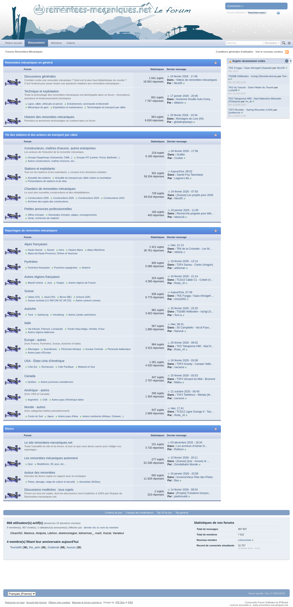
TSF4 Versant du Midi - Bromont (195, 379)
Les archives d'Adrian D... (191, 446)
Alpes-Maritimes (96, 250)
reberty (178, 252)
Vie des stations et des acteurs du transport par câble (41, 134)
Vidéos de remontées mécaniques (196, 79)
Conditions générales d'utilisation (234, 51)
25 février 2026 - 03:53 (184, 375)
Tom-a (178, 315)
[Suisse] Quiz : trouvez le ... (192, 461)
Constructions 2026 (38, 198)
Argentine (33, 399)
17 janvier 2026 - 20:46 (184, 95)
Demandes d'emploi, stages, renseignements (72, 215)
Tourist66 (16, 547)
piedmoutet (181, 496)
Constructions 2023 (114, 198)
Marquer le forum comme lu (87, 602)
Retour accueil (13, 42)
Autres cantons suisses (88, 300)
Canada (29, 376)
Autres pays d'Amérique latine (68, 399)
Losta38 (232, 90)
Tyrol (30, 314)
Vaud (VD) (49, 297)
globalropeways (183, 122)
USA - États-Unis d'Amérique (44, 361)
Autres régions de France (82, 282)
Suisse (29, 291)
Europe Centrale (94, 349)
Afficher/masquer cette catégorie (216, 63)
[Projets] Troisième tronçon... (193, 493)
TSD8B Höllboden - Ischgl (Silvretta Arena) (252, 76)
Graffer (181, 154)
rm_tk (248, 101)
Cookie (178, 158)
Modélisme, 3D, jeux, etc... (51, 464)
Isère (61, 250)
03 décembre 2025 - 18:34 (186, 442)
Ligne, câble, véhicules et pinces (45, 103)
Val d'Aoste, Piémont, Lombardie (45, 329)
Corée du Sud (35, 416)
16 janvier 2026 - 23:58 (184, 473)
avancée (289, 43)
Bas (176, 480)
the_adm (34, 547)
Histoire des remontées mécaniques (49, 117)
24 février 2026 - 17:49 (183, 76)
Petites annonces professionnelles (48, 209)
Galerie (71, 42)
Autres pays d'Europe (39, 352)
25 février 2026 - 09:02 (184, 342)
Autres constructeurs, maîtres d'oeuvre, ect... (52, 161)
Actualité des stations (39, 177)
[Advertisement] (146, 570)
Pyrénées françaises (39, 267)
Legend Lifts (181, 178)
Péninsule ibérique (71, 349)
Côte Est (32, 366)
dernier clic (90, 527)
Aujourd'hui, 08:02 (181, 171)
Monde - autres (34, 407)
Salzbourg (42, 314)
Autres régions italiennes (41, 332)
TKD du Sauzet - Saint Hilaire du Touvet (250, 87)
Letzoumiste (244, 540)
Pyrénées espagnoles (65, 267)
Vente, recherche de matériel (43, 218)
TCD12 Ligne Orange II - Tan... (194, 411)
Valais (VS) (34, 297)
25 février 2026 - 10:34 (183, 115)
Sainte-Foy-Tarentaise (190, 174)
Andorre (86, 267)
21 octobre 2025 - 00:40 (185, 391)
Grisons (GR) (83, 297)
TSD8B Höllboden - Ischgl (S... (194, 311)
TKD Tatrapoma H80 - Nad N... (194, 346)
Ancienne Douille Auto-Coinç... (194, 99)
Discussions (36, 42)
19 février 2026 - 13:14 (184, 261)
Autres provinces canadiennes (57, 382)
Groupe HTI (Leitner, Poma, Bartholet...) (97, 157)
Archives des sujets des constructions (48, 201)
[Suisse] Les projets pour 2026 (195, 195)
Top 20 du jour (164, 512)
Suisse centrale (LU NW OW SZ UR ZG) (49, 300)
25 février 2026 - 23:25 (184, 308)
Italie (27, 323)
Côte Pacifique (66, 366)
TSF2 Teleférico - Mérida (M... (194, 394)
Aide (281, 13)
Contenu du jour (113, 512)
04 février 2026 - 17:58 (184, 151)
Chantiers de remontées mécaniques (50, 189)
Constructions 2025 (63, 198)
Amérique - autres (36, 390)
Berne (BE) (66, 297)
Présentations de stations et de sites (47, 181)
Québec (32, 382)
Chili (45, 399)
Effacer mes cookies (59, 602)
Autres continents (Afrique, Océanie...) (102, 416)
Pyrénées (30, 261)
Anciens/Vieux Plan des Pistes (194, 477)
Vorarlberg (58, 314)
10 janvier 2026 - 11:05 (184, 210)
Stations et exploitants (39, 168)
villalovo (178, 102)
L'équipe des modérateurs (139, 512)
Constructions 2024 (88, 198)
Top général (181, 512)
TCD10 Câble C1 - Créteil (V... (194, 279)
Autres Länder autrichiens (82, 314)
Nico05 (281, 67)
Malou (178, 382)
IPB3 (130, 602)
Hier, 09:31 (177, 324)
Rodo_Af (179, 283)
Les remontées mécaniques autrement (51, 458)
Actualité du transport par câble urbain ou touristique (83, 177)
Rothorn (179, 449)
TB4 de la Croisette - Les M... (194, 248)
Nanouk (179, 331)
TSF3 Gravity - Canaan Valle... (194, 363)
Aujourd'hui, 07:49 (181, 292)
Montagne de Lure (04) (190, 118)
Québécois (234, 112)
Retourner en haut (15, 602)
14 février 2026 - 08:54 (184, 489)
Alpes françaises (35, 244)
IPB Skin (120, 602)
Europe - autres (35, 340)
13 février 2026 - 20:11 (184, 457)
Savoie (50, 250)
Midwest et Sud (86, 366)
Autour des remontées (39, 472)
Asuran (70, 547)
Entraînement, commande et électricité (87, 103)
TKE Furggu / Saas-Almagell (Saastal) (250, 67)
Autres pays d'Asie (68, 416)
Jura (49, 282)
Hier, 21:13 (177, 245)
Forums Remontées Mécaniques (24, 51)
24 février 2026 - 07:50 (184, 191)
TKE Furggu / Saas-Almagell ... (195, 295)
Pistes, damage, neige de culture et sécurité (51, 481)
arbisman (179, 268)
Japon (50, 416)
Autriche (30, 309)
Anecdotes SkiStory (89, 481)
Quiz (30, 464)
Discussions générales (40, 76)
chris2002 (180, 299)
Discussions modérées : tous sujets (48, 489)
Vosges (60, 282)
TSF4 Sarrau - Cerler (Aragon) (194, 264)
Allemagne (33, 349)
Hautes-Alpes (75, 250)
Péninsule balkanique (119, 349)
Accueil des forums (36, 602)
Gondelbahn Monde (186, 464)
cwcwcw (179, 367)
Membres (56, 42)
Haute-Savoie (35, 250)
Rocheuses (47, 366)
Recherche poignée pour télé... (195, 213)
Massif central (35, 282)
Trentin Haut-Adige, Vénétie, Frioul (86, 329)
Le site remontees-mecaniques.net (48, 442)
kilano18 (179, 217)
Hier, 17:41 (177, 408)
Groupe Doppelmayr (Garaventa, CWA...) (50, 157)
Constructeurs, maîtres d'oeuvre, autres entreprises (60, 148)
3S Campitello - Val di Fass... (193, 327)
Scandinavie (50, 349)
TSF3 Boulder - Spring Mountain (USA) (250, 109)
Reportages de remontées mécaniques (31, 230)
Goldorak (53, 547)
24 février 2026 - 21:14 (184, 276)
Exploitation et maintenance (68, 107)
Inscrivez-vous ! (257, 12)
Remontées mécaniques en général (29, 62)
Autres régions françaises (42, 277)
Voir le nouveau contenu (269, 51)
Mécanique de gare (38, 107)
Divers (9, 428)
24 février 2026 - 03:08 (184, 360)
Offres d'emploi (36, 215)
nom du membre (109, 527)
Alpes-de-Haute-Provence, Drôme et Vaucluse (52, 253)
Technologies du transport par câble (106, 107)
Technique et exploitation (41, 91)
